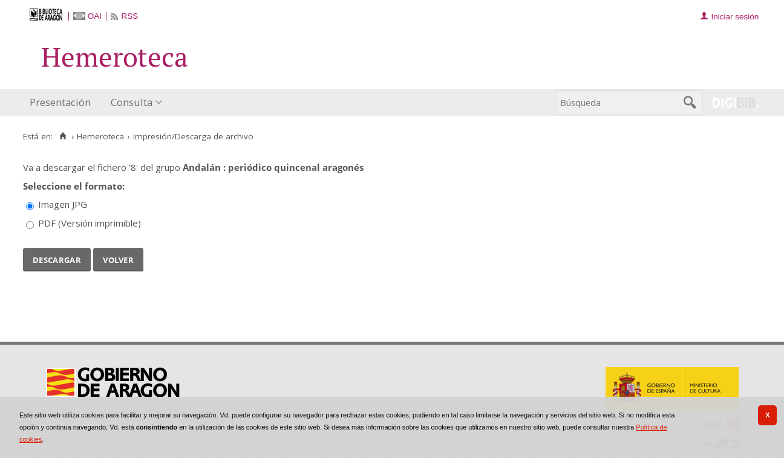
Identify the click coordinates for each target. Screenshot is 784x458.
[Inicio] (62, 136)
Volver (118, 258)
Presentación (60, 102)
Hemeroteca (100, 136)
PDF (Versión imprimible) (89, 223)
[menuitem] (63, 102)
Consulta (131, 102)
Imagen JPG (62, 204)
